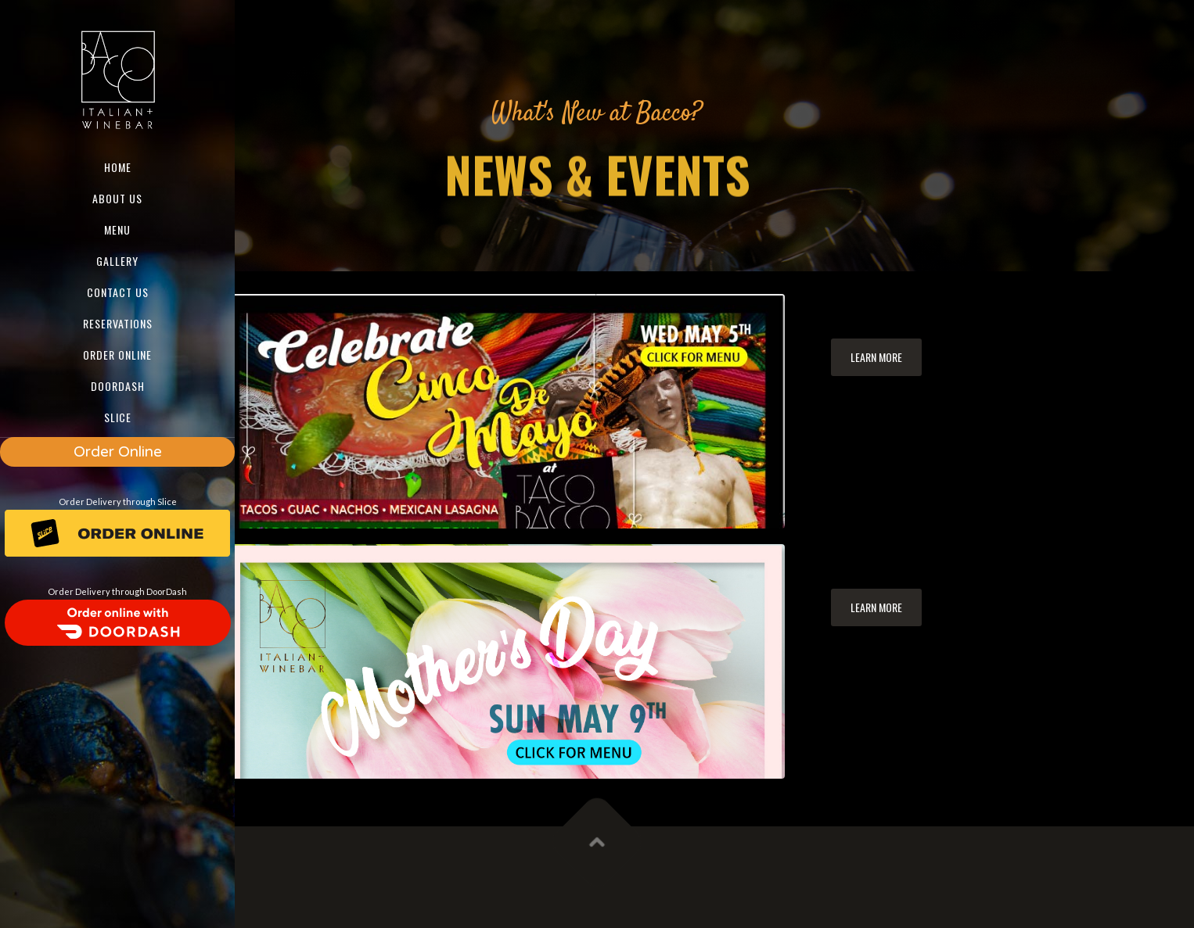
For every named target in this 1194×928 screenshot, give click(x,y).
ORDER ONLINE (117, 354)
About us (117, 198)
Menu (117, 229)
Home (117, 167)
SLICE (117, 417)
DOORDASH (118, 386)
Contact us (118, 292)
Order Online (118, 451)
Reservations (118, 323)
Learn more (876, 357)
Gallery (117, 261)
